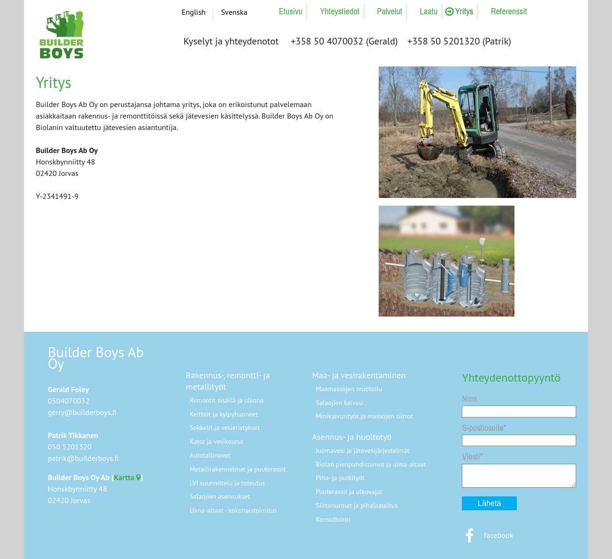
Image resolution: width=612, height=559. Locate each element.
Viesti (471, 456)
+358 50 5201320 (443, 41)
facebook (487, 535)
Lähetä (489, 503)
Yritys (464, 11)
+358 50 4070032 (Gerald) (344, 41)
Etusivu (290, 11)
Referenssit (509, 11)
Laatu (428, 11)
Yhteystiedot (339, 11)
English (194, 12)
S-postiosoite (482, 428)
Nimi (469, 399)
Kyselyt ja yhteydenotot (231, 41)
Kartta (127, 477)
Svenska (234, 12)
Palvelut (390, 11)
